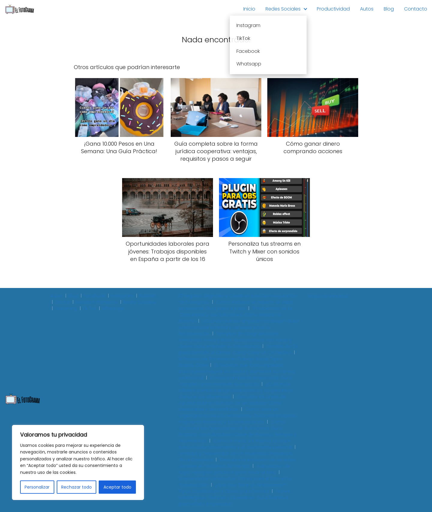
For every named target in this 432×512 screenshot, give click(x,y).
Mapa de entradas (328, 296)
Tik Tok (89, 308)
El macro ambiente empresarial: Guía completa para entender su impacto (235, 381)
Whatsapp (113, 308)
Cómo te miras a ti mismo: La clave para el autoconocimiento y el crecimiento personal (235, 444)
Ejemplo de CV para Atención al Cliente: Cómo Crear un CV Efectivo (238, 349)
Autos (367, 8)
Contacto (415, 8)
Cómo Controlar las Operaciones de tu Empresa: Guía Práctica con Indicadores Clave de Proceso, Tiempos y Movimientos (238, 431)
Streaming (66, 308)
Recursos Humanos (97, 302)
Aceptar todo (117, 487)
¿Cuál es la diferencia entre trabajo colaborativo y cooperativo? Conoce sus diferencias (236, 390)
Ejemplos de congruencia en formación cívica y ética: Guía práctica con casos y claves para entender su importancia (235, 340)
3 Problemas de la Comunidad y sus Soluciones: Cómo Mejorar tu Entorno (235, 314)
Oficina (62, 302)
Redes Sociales (283, 8)
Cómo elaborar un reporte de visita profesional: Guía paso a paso (236, 305)
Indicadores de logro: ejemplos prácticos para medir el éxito (234, 469)
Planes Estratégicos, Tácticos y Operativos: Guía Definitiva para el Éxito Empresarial (234, 497)
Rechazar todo (76, 487)
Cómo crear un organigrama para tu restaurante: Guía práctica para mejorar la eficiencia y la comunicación (237, 415)
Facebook (94, 296)
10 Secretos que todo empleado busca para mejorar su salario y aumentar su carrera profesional (237, 371)
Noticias (147, 296)
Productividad (333, 8)
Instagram (122, 296)
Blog (389, 8)
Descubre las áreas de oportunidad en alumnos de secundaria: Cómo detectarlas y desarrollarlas (232, 403)
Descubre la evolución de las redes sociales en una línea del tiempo (237, 463)
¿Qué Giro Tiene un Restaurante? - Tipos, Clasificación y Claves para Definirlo (234, 488)
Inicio (249, 8)
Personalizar (37, 487)
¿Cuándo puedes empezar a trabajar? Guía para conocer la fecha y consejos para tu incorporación (238, 327)
